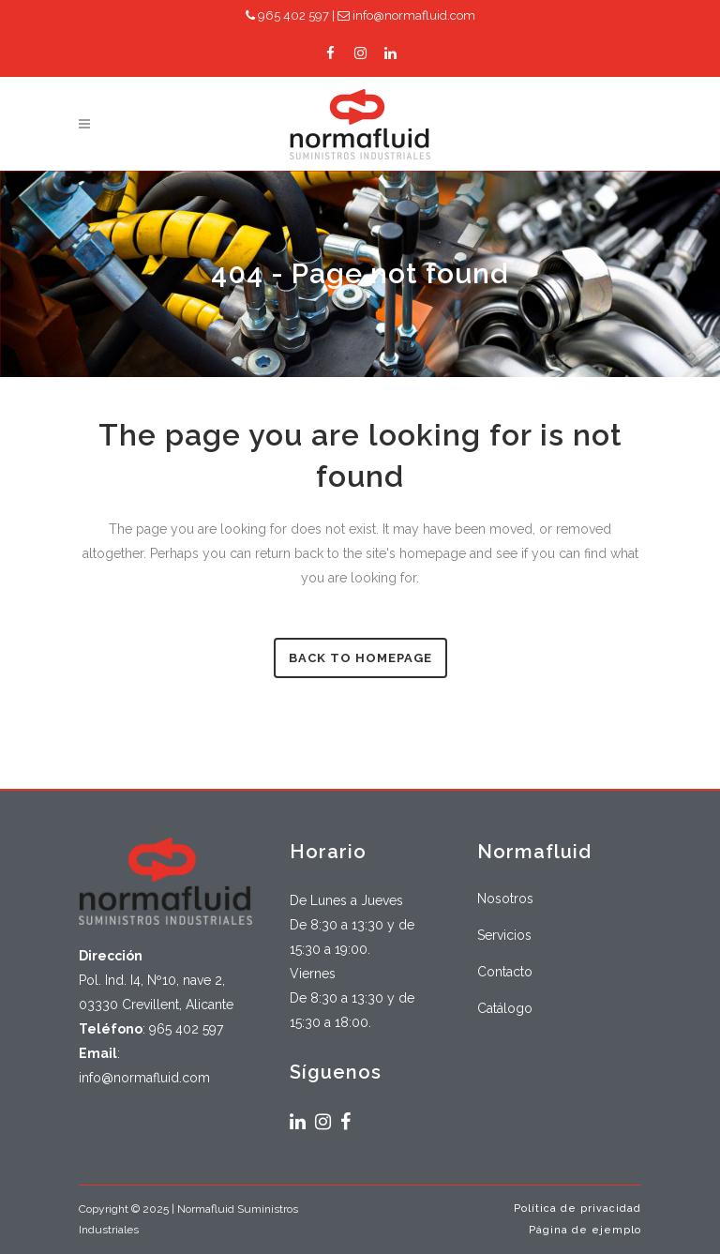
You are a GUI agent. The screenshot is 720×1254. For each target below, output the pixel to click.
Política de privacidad (577, 1208)
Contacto (504, 971)
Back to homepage (360, 658)
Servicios (504, 935)
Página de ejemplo (585, 1230)
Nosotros (505, 898)
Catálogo (504, 1008)
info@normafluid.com (406, 15)
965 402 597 (287, 15)
